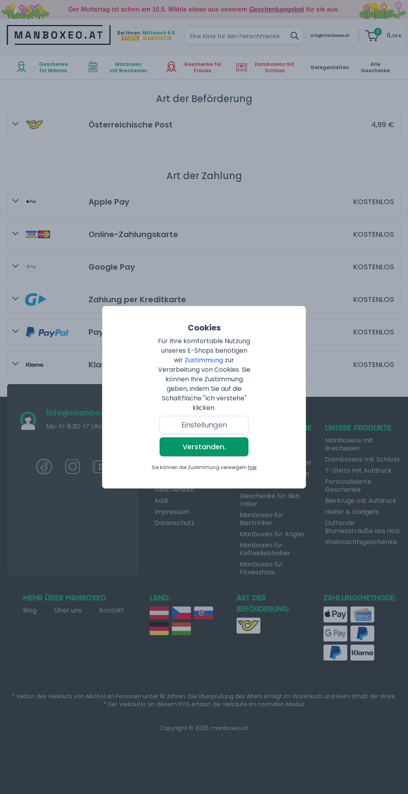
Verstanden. (204, 447)
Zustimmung (204, 360)
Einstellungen (204, 425)
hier (252, 467)
